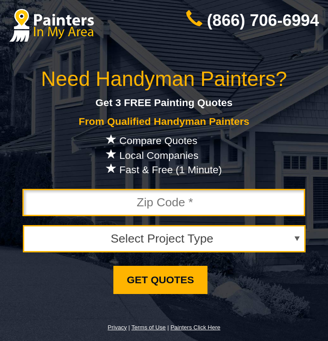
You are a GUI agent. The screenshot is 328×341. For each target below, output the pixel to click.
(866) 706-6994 (263, 20)
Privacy (117, 327)
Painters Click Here (195, 327)
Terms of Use (148, 327)
